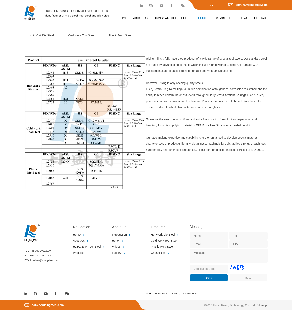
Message (197, 227)
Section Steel (190, 293)
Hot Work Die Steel (42, 35)
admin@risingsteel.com (252, 4)
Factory (116, 252)
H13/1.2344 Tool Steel (170, 18)
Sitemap (262, 305)
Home (123, 18)
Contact (261, 18)
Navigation (81, 227)
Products (201, 18)
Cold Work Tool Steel (81, 35)
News (243, 18)
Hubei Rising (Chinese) (167, 293)
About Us (140, 18)
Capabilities (224, 18)
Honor (116, 240)
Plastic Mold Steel (120, 35)
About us (119, 227)
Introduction (119, 234)
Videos (116, 246)
